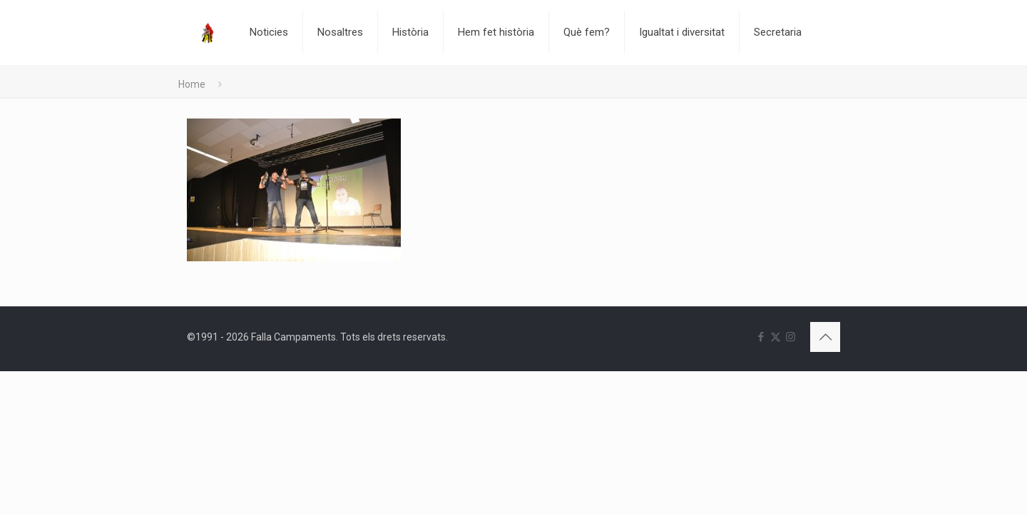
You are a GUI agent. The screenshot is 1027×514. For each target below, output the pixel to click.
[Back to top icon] (825, 337)
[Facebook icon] (760, 337)
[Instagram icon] (790, 337)
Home (191, 84)
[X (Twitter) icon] (775, 337)
